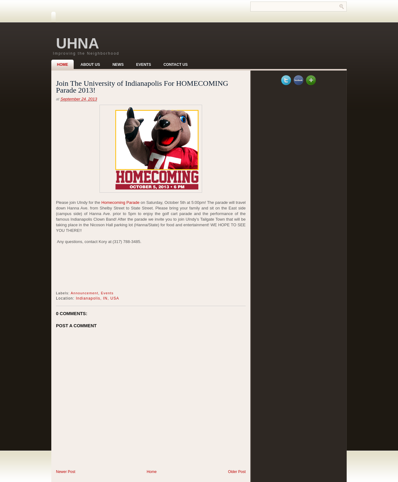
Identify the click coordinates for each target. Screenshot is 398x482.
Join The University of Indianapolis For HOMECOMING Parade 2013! (142, 87)
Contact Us (176, 64)
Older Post (237, 472)
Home (62, 64)
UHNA (77, 43)
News (118, 64)
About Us (90, 64)
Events (143, 64)
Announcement (84, 293)
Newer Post (65, 472)
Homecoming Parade (120, 202)
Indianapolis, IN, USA (97, 298)
